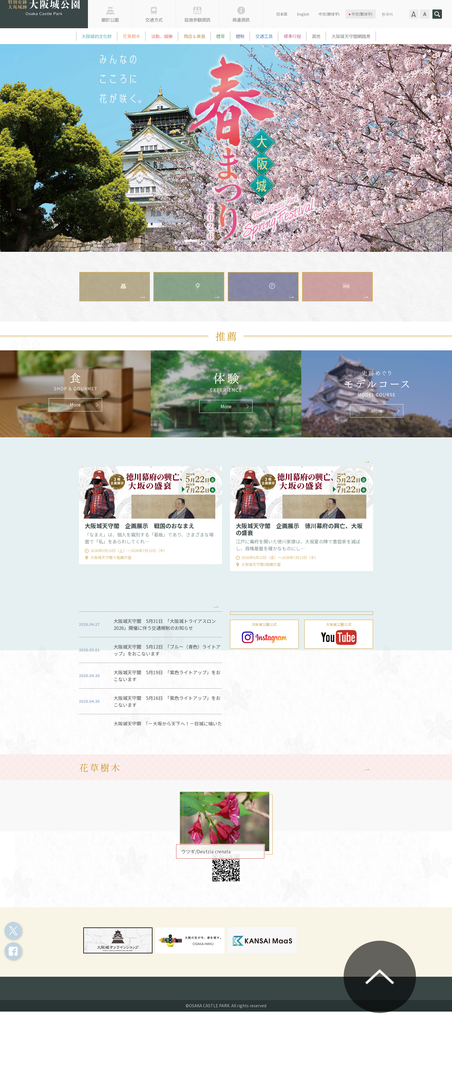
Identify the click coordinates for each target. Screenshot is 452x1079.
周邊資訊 (241, 19)
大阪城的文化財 (97, 36)
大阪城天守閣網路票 (351, 36)
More (355, 482)
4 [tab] (233, 241)
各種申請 (204, 1054)
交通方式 (154, 19)
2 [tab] (205, 241)
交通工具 (264, 36)
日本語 (281, 14)
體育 (220, 36)
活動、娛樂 (162, 36)
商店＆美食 (194, 36)
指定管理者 (169, 1054)
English (303, 14)
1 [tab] (190, 241)
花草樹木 (131, 36)
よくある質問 (280, 1054)
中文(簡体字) (329, 14)
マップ (224, 908)
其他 (316, 36)
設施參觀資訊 (197, 19)
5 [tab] (247, 241)
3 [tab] (219, 241)
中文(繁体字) (361, 14)
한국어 (387, 14)
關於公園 (110, 19)
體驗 (240, 36)
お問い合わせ (240, 1054)
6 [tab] (261, 241)
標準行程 (292, 36)
